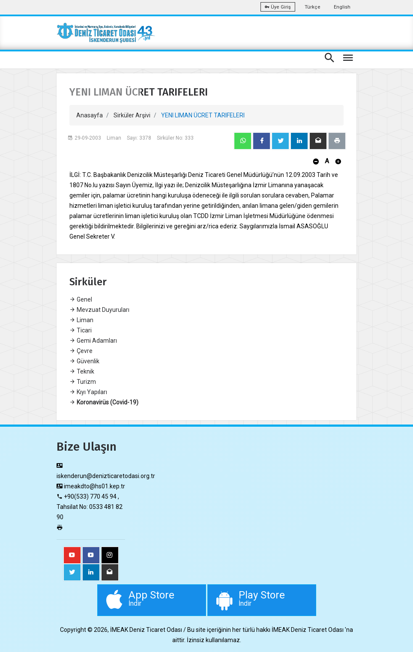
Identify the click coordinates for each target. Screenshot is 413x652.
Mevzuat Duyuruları (99, 309)
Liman (81, 320)
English (342, 7)
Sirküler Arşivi (132, 115)
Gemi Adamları (93, 340)
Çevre (81, 350)
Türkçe (312, 7)
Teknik (81, 371)
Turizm (82, 381)
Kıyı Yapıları (88, 392)
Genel (80, 299)
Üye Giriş (278, 7)
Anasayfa (89, 115)
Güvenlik (84, 361)
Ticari (80, 330)
